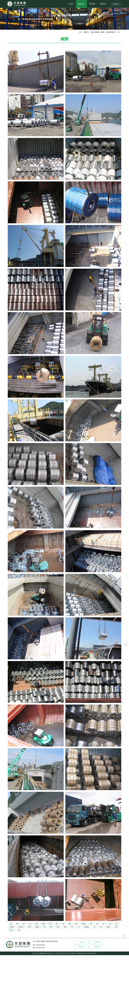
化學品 (11, 930)
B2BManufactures (81, 953)
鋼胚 (37, 923)
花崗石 (65, 927)
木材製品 (108, 927)
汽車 (79, 927)
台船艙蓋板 (86, 927)
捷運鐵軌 (12, 927)
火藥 (94, 927)
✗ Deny (2, 961)
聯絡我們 (103, 4)
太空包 (116, 927)
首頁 (80, 32)
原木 (44, 927)
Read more (3, 973)
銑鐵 (76, 923)
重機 (51, 927)
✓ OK (47, 1003)
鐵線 (11, 923)
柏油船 (57, 927)
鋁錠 (63, 923)
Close (1, 956)
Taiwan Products (71, 953)
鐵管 (17, 923)
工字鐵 (18, 930)
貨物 (117, 923)
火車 (101, 927)
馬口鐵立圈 (20, 927)
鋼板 (50, 923)
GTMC (64, 953)
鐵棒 (24, 923)
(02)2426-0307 (40, 945)
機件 (57, 923)
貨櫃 (91, 923)
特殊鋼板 (37, 927)
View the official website (15, 973)
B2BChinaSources (91, 953)
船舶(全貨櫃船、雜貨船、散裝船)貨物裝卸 (103, 32)
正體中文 (116, 4)
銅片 (104, 923)
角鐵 (72, 927)
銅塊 (97, 923)
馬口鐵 (29, 927)
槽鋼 (70, 923)
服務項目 (81, 4)
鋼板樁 (43, 923)
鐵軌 (30, 923)
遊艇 (110, 923)
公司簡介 (71, 4)
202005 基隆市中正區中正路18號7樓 (47, 941)
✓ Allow (2, 960)
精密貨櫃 (83, 923)
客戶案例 (92, 4)
